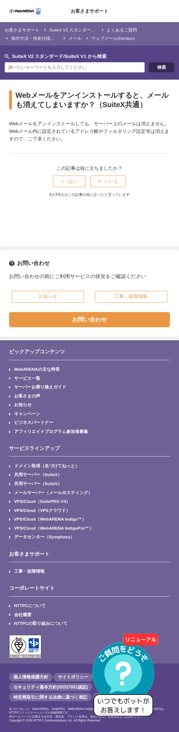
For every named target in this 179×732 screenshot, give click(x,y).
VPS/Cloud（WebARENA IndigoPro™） (53, 528)
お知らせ (23, 404)
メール (75, 38)
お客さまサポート (89, 11)
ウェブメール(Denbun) (113, 38)
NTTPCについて (30, 605)
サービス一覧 (27, 378)
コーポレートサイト (32, 588)
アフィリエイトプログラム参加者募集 (51, 431)
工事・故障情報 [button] (131, 296)
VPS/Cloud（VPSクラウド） (42, 510)
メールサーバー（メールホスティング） (53, 492)
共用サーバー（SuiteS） (38, 483)
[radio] (69, 181)
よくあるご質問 (122, 30)
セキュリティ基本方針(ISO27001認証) (50, 687)
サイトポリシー (73, 677)
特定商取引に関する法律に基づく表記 (50, 697)
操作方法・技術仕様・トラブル (41, 38)
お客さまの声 (27, 396)
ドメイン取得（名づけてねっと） (46, 465)
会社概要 (23, 614)
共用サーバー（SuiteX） (38, 474)
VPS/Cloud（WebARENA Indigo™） (50, 519)
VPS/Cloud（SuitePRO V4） (42, 501)
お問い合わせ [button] (89, 319)
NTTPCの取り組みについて (40, 623)
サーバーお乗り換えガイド (40, 386)
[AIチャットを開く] (126, 679)
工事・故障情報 (29, 571)
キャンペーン (27, 413)
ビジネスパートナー (33, 422)
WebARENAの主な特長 (37, 369)
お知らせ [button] (47, 296)
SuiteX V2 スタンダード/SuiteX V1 (82, 30)
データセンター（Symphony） (44, 536)
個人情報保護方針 (30, 677)
